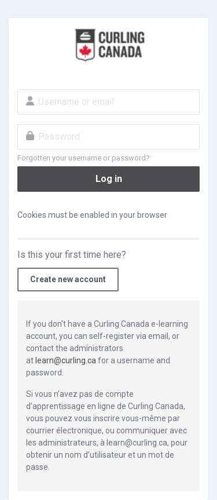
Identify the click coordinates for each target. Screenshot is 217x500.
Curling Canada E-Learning (108, 44)
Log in (108, 178)
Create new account (68, 279)
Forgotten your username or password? (83, 158)
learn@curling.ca (65, 360)
